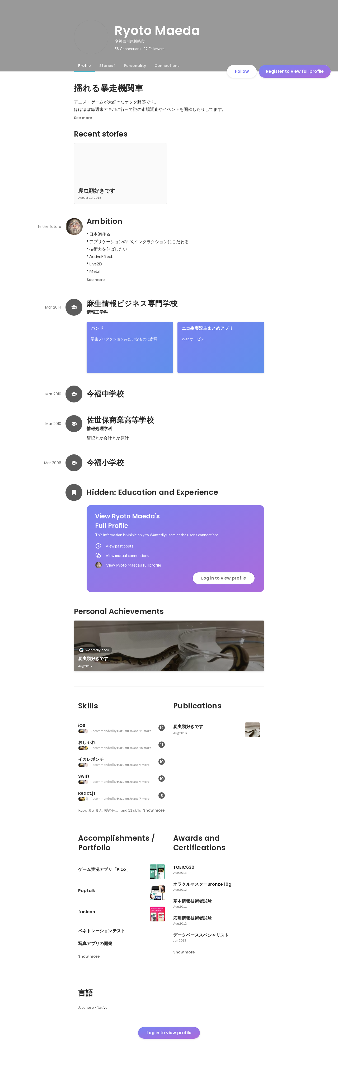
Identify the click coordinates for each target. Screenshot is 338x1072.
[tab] (84, 65)
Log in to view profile (223, 578)
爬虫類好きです (93, 658)
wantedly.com (95, 650)
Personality (135, 65)
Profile (84, 65)
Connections (167, 65)
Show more (154, 810)
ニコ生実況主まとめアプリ (207, 328)
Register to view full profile (295, 71)
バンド (97, 328)
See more (83, 117)
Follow (242, 71)
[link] (130, 347)
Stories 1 (107, 65)
